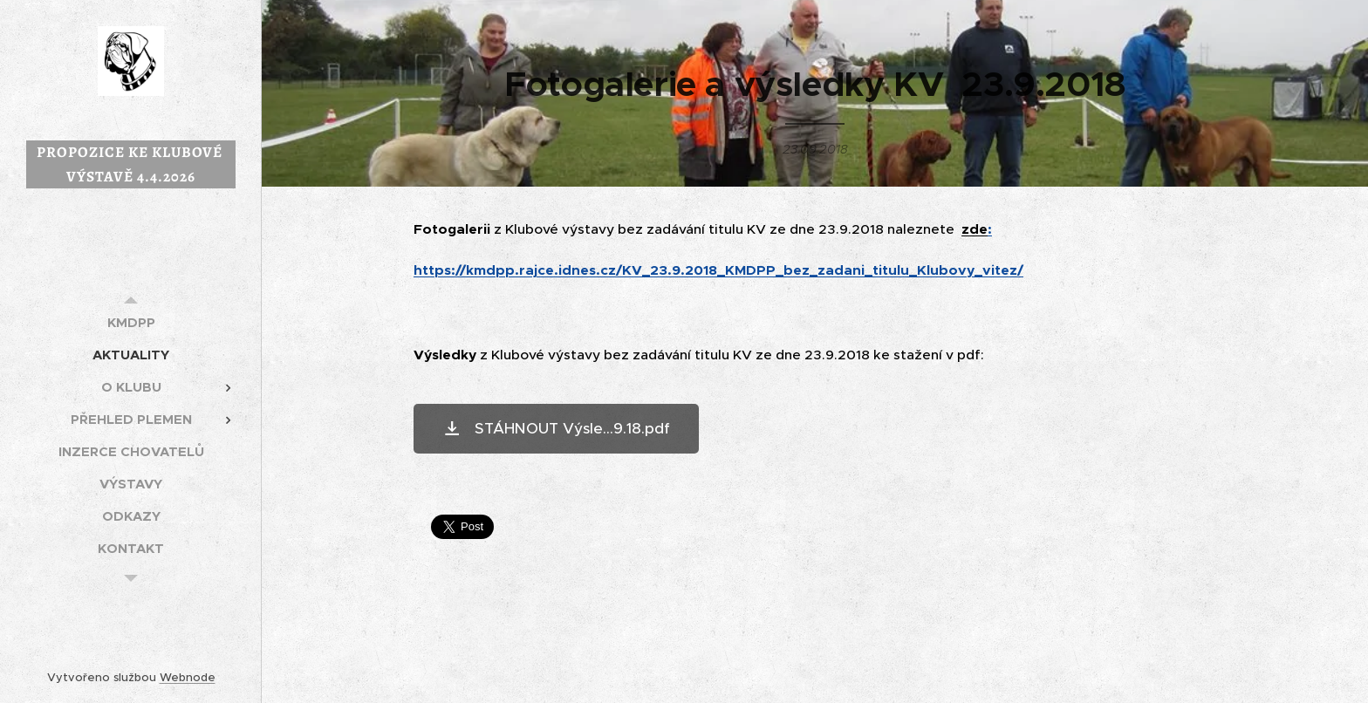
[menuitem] (130, 322)
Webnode (187, 677)
